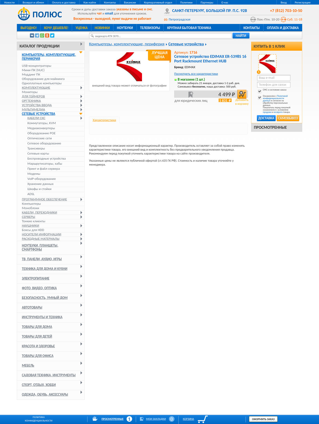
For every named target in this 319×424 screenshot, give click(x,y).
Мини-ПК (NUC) (33, 70)
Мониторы (30, 92)
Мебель (28, 365)
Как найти (90, 2)
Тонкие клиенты (33, 221)
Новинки (102, 28)
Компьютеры (31, 204)
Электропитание (35, 278)
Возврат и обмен (33, 2)
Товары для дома (37, 327)
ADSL (31, 194)
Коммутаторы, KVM (41, 123)
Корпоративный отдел (158, 2)
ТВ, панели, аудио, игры (42, 259)
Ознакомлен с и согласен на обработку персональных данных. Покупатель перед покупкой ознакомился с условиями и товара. (273, 104)
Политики (186, 2)
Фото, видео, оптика (39, 288)
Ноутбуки (125, 28)
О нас (224, 2)
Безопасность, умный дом (45, 298)
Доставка (266, 118)
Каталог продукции (39, 46)
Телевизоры (150, 28)
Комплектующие (36, 87)
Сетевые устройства (38, 114)
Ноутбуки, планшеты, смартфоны (40, 247)
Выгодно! (28, 28)
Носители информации (41, 234)
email (109, 13)
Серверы (28, 217)
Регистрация (302, 2)
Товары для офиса (37, 356)
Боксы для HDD (33, 230)
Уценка (81, 28)
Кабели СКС (36, 118)
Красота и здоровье (38, 346)
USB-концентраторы (36, 66)
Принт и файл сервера (43, 169)
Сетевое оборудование (44, 143)
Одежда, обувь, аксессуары (45, 394)
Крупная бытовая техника (189, 28)
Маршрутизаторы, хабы (44, 164)
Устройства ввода (37, 105)
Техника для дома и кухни (44, 269)
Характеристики (104, 120)
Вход (284, 2)
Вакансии (130, 2)
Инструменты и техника (42, 317)
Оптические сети (39, 138)
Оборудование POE (41, 133)
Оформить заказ (263, 419)
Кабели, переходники (39, 212)
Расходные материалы (40, 239)
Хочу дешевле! (56, 28)
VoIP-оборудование (41, 179)
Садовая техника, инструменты (49, 375)
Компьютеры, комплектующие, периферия (49, 57)
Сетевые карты (38, 153)
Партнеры (206, 2)
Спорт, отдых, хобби (39, 385)
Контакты (110, 2)
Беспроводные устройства (46, 159)
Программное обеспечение (44, 199)
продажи (267, 112)
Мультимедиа (33, 109)
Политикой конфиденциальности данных (275, 98)
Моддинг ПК (31, 74)
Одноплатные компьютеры (42, 83)
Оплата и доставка (63, 2)
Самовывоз (288, 118)
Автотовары (32, 307)
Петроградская (179, 19)
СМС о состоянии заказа (271, 91)
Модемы (33, 174)
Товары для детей (37, 336)
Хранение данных (40, 184)
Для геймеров (33, 96)
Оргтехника (31, 101)
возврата (278, 112)
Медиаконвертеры (41, 128)
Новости (9, 2)
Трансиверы (36, 148)
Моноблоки (30, 208)
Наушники (30, 225)
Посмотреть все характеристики (196, 74)
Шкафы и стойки (39, 189)
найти (241, 36)
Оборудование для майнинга (43, 79)
